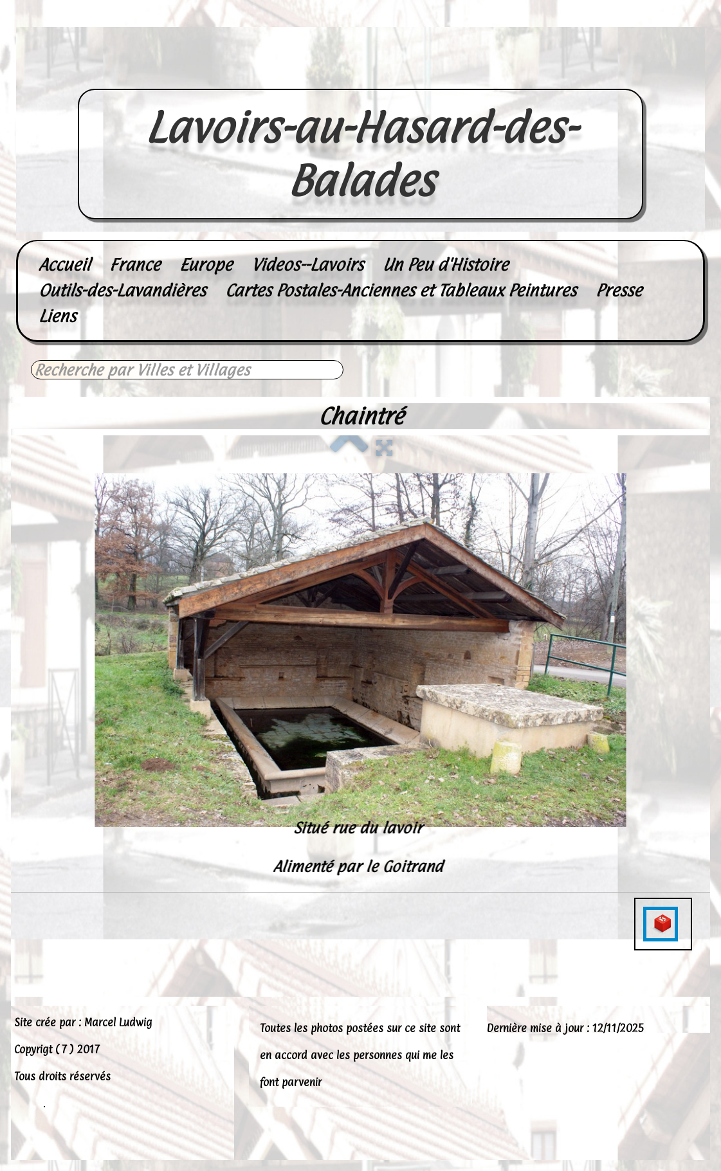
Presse (619, 290)
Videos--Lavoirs (307, 265)
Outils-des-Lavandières (122, 290)
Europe (205, 265)
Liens (57, 316)
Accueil (64, 265)
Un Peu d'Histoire (445, 265)
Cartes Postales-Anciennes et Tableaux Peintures (400, 290)
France (134, 265)
